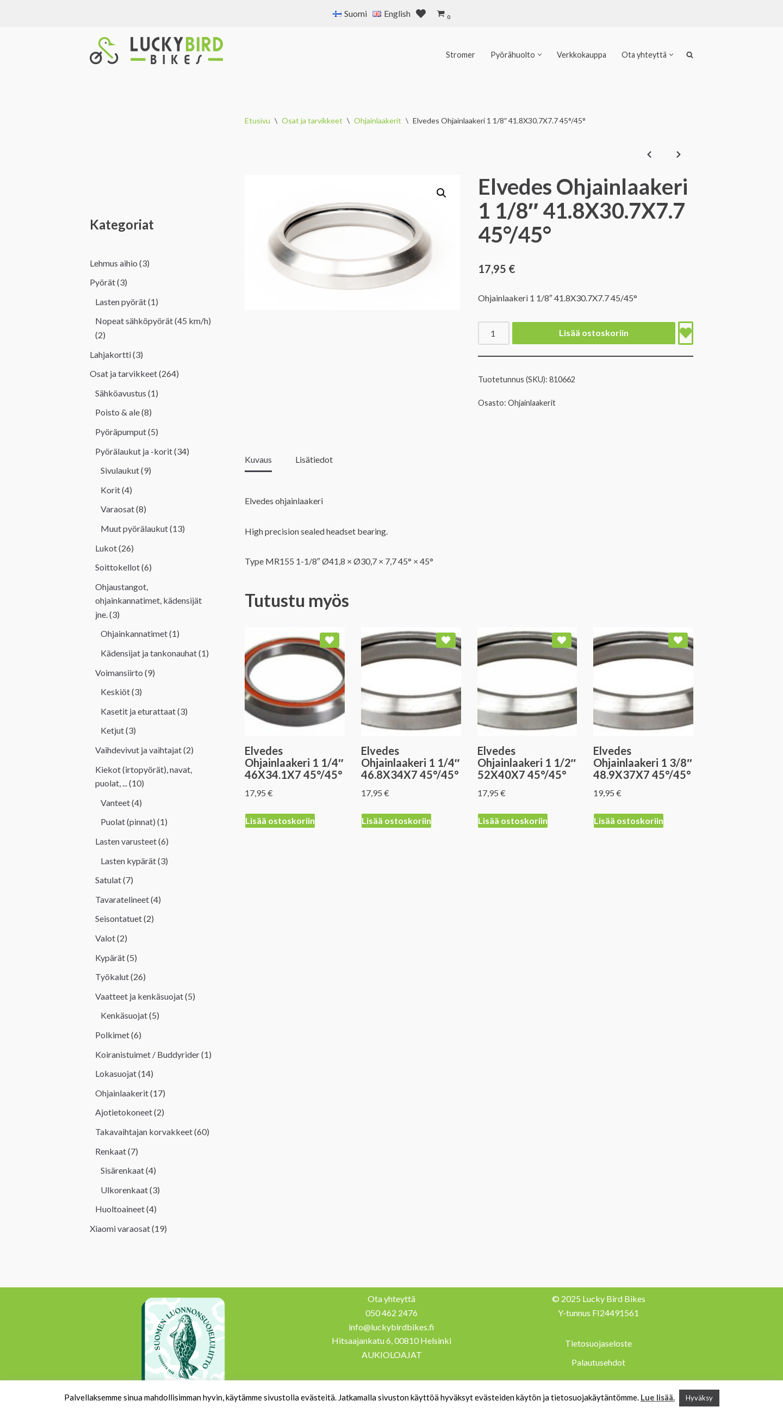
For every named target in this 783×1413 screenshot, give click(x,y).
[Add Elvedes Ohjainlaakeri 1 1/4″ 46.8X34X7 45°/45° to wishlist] (446, 640)
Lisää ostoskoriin (594, 332)
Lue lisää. (658, 1397)
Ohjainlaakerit (377, 120)
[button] (540, 55)
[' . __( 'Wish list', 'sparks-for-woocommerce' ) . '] (421, 13)
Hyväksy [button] (699, 1397)
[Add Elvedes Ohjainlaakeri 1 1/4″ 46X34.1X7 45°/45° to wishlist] (329, 640)
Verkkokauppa (581, 54)
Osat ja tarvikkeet (312, 120)
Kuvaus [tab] (258, 459)
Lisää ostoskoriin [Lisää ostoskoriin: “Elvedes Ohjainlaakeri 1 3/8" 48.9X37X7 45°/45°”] (628, 820)
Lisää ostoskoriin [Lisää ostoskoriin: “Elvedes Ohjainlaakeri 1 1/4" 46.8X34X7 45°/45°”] (396, 820)
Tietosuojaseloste (598, 1343)
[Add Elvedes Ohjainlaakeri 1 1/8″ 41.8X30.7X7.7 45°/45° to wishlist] (685, 333)
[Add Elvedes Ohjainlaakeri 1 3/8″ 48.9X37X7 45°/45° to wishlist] (678, 640)
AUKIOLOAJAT (392, 1354)
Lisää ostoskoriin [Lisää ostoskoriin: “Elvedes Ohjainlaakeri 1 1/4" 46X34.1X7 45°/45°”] (280, 820)
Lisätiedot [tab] (314, 459)
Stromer (460, 54)
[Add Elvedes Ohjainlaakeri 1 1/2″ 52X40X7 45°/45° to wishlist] (561, 640)
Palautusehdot (598, 1362)
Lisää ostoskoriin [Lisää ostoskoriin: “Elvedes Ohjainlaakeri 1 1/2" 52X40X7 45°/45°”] (513, 820)
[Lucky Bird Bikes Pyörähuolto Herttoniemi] (156, 50)
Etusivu (257, 120)
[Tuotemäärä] (493, 333)
